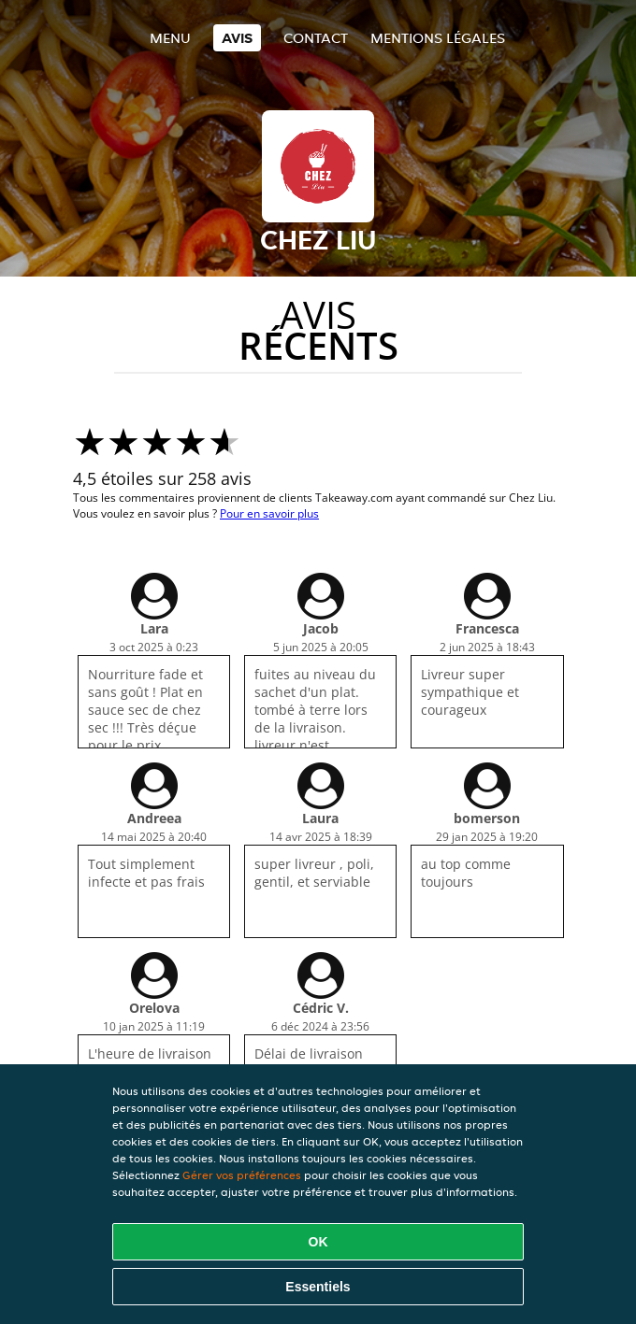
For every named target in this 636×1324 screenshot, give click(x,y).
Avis (237, 38)
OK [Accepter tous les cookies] (318, 1241)
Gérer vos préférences (241, 1175)
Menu (170, 38)
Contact (315, 38)
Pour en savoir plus (269, 513)
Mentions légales (437, 38)
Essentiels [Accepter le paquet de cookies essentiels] (317, 1286)
